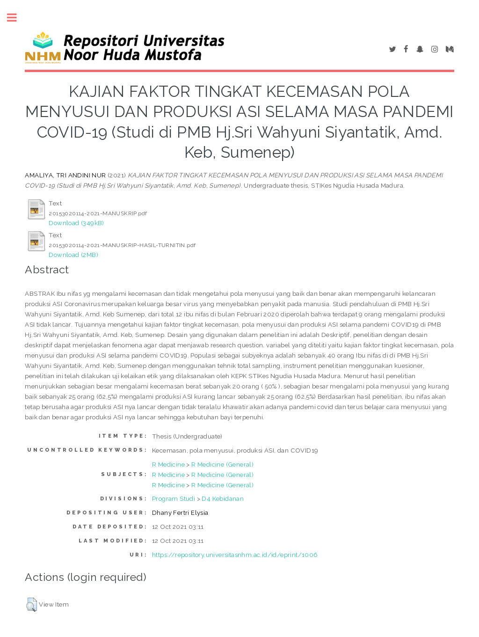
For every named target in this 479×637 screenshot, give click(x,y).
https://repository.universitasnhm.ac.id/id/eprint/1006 (235, 554)
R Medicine (168, 464)
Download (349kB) (76, 223)
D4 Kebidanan (223, 498)
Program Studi (173, 498)
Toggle (17, 17)
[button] (31, 605)
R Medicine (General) (222, 464)
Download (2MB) (73, 254)
